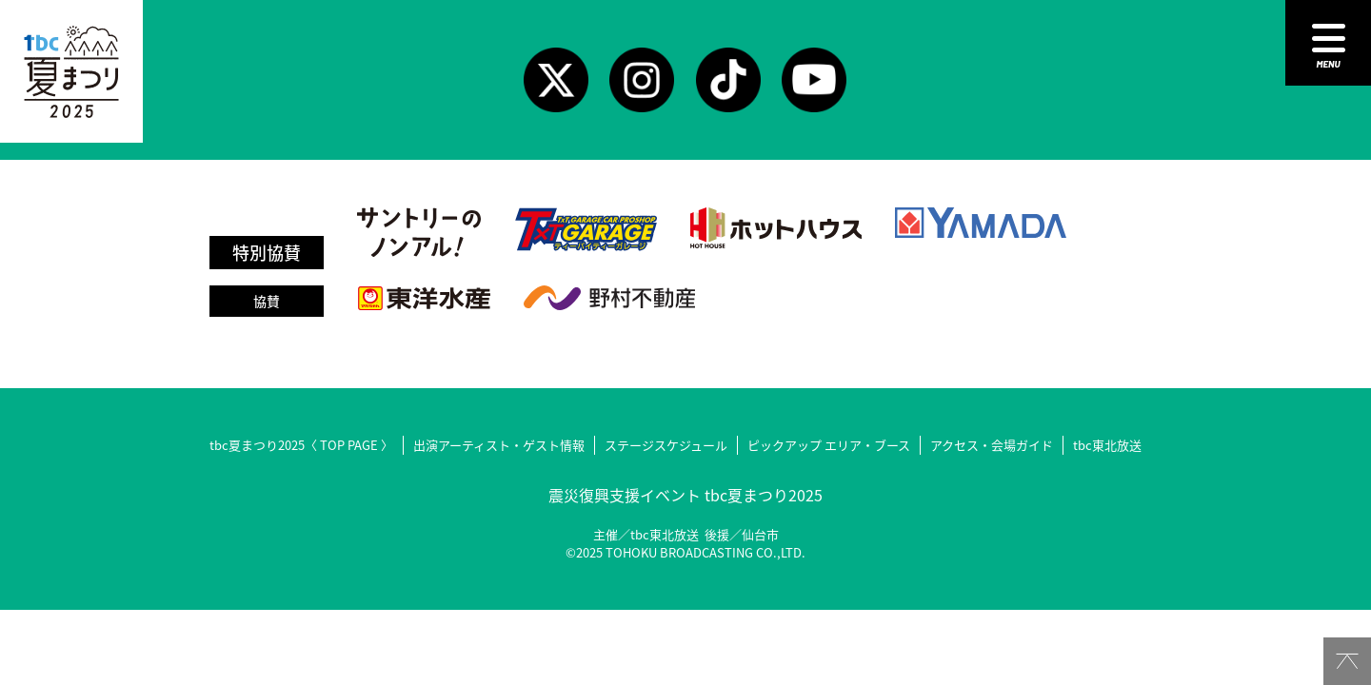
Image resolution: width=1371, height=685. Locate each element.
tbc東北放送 (1107, 445)
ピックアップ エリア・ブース (828, 445)
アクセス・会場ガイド (991, 445)
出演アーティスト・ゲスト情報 (499, 445)
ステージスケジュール (666, 445)
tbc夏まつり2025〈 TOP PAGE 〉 (301, 445)
